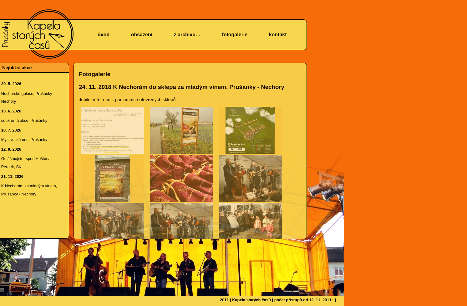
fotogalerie (234, 34)
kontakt (278, 34)
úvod (103, 34)
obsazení (141, 34)
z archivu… (187, 34)
